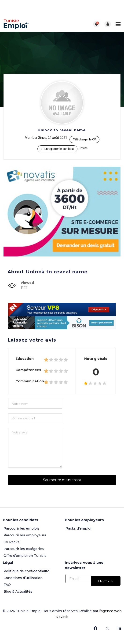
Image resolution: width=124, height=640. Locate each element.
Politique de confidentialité (26, 571)
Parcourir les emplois (22, 528)
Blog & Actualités (18, 591)
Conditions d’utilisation (23, 578)
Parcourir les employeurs (25, 535)
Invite (84, 148)
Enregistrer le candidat (57, 149)
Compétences (28, 370)
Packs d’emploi (78, 528)
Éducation (24, 359)
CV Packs (11, 542)
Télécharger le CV (84, 139)
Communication (29, 381)
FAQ (7, 585)
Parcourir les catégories (24, 549)
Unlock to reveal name (62, 130)
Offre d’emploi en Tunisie (25, 555)
